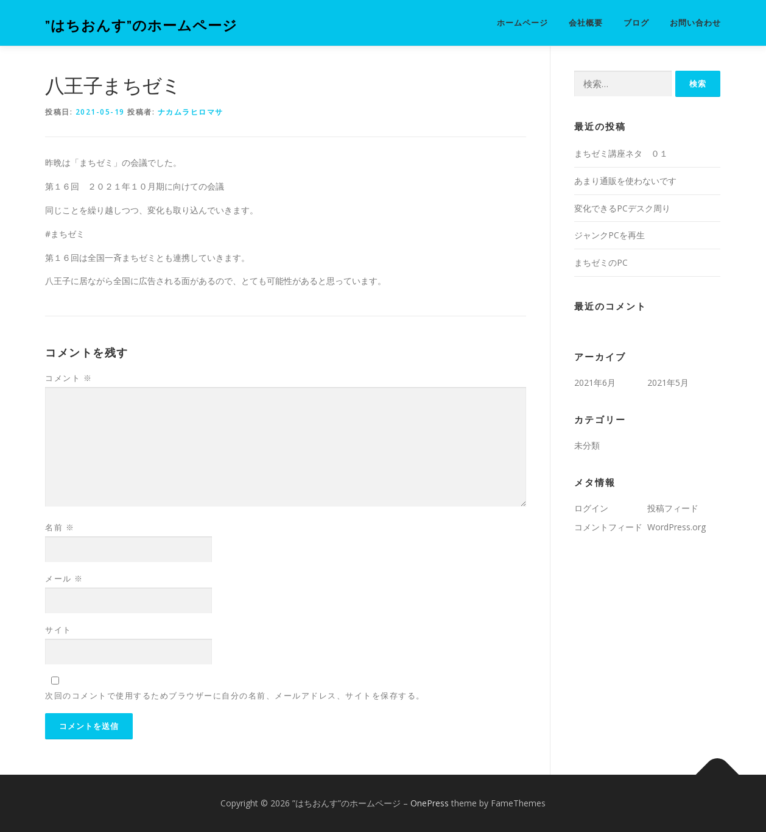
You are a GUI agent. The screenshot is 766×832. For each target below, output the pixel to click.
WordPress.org (676, 527)
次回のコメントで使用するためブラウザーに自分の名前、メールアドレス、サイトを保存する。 (235, 695)
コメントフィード (608, 527)
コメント (68, 377)
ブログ (636, 22)
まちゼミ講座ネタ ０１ (621, 153)
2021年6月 (595, 382)
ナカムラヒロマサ (190, 112)
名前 (59, 527)
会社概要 (586, 22)
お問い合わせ (695, 22)
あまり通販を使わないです (625, 181)
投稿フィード (672, 508)
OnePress (429, 803)
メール (64, 578)
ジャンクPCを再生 (609, 235)
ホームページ (522, 22)
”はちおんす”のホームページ (141, 24)
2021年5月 (668, 382)
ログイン (591, 508)
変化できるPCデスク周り (622, 208)
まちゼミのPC (601, 262)
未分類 (587, 445)
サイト (58, 629)
